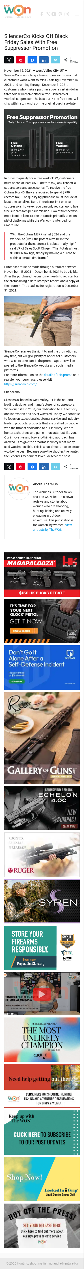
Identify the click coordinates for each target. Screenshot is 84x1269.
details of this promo (58, 375)
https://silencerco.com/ (20, 384)
